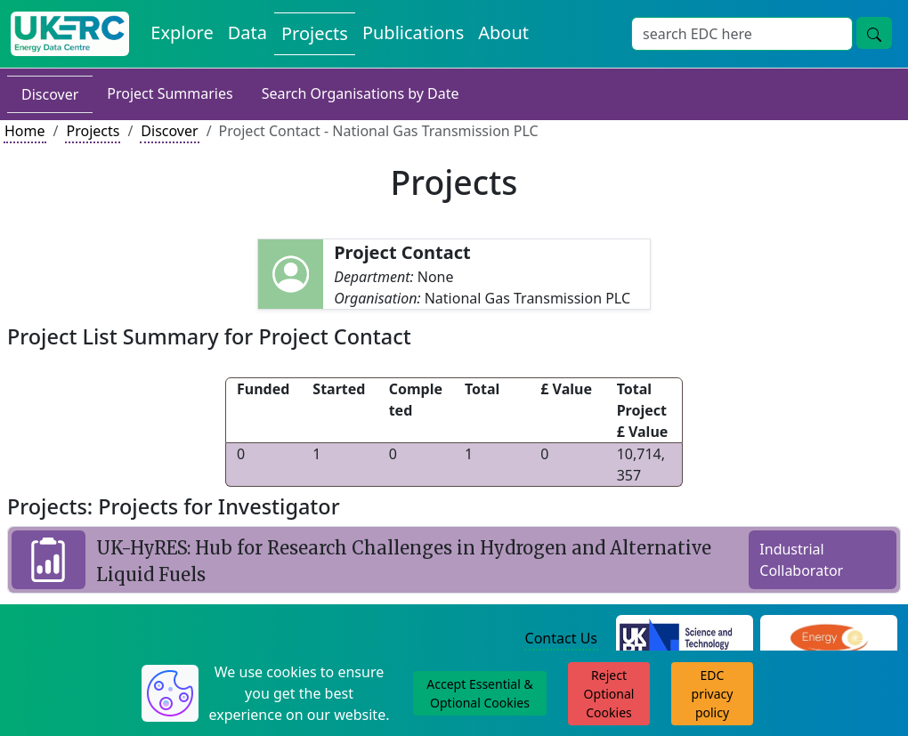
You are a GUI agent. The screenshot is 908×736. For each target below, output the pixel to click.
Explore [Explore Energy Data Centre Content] (181, 32)
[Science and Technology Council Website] (685, 639)
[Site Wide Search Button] (874, 33)
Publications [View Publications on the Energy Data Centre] (413, 32)
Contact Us (561, 638)
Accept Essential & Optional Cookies (479, 693)
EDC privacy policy (713, 694)
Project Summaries (169, 93)
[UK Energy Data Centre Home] (70, 34)
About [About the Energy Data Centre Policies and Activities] (503, 32)
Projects (92, 131)
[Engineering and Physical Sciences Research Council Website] (828, 639)
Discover (49, 94)
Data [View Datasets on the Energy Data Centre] (247, 32)
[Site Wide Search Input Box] (742, 34)
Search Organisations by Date (360, 93)
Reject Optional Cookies (609, 694)
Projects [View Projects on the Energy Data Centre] (314, 33)
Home (24, 131)
